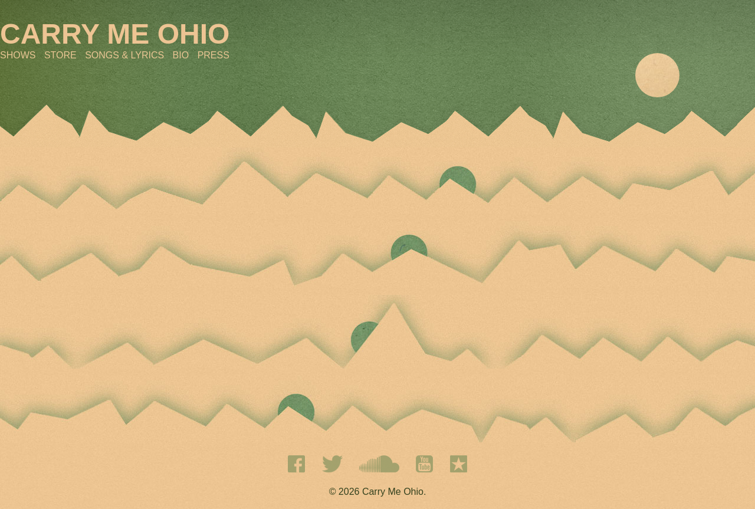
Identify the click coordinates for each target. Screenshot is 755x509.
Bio (181, 55)
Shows (17, 55)
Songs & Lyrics (124, 55)
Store (60, 55)
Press (213, 55)
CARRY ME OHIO (114, 34)
